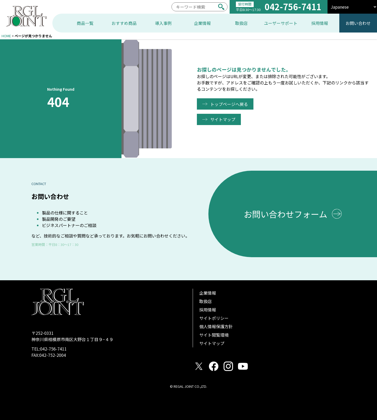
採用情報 (207, 309)
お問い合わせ (358, 23)
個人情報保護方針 (216, 326)
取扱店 (205, 301)
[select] (352, 7)
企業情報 (207, 293)
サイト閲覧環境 (214, 335)
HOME (6, 35)
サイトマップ (223, 119)
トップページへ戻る (230, 104)
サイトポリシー (214, 318)
